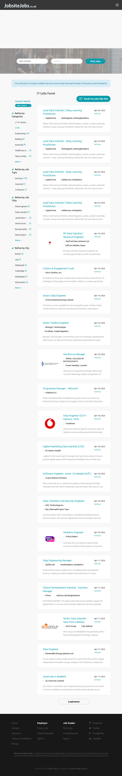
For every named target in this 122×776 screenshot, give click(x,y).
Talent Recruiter (41, 755)
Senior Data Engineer (54, 295)
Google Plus (98, 733)
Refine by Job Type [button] (20, 171)
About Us (16, 733)
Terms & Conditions (22, 738)
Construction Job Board (58, 755)
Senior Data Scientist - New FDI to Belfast (75, 620)
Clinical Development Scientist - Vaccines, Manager (65, 589)
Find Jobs (95, 61)
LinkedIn (97, 738)
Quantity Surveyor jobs (80, 753)
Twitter (96, 728)
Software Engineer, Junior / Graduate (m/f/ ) (67, 473)
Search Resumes (45, 733)
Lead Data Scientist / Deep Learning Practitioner (62, 112)
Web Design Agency (78, 768)
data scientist (23, 105)
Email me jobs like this (96, 98)
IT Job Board (38, 753)
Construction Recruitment (24, 755)
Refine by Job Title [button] (20, 199)
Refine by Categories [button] (18, 114)
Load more (74, 701)
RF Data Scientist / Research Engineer (73, 235)
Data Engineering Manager (57, 560)
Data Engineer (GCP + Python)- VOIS (75, 417)
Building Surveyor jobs (98, 753)
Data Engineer (50, 648)
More (17, 161)
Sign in (40, 738)
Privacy (15, 743)
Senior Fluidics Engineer (56, 322)
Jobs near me (103, 755)
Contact (16, 728)
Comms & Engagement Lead (58, 268)
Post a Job (42, 728)
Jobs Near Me (50, 753)
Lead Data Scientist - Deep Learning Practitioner (62, 142)
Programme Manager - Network (60, 388)
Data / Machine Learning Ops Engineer (64, 500)
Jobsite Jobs (52, 768)
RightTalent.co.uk (63, 753)
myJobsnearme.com (88, 755)
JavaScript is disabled (54, 676)
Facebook (97, 723)
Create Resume (70, 733)
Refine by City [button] (21, 248)
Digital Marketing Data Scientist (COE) (63, 446)
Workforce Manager (74, 354)
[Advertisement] (61, 29)
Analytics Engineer (73, 532)
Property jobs (74, 755)
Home (15, 723)
